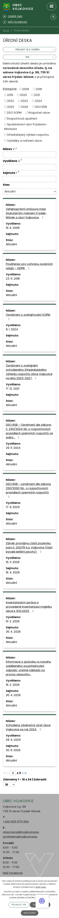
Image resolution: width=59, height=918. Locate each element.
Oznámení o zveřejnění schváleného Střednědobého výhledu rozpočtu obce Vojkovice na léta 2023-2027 (29, 372)
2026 (24, 107)
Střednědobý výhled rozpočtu (28, 135)
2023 (24, 101)
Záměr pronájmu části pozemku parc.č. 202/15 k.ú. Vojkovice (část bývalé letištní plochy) (29, 547)
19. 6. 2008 (13, 228)
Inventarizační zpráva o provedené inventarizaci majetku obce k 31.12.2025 (29, 607)
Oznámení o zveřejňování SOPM (28, 316)
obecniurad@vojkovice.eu (21, 832)
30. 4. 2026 (13, 632)
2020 (23, 95)
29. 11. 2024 (13, 448)
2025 (10, 107)
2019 (10, 95)
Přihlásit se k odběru (35, 49)
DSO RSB (41, 107)
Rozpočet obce (39, 113)
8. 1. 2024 (12, 329)
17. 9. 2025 (13, 507)
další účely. (41, 887)
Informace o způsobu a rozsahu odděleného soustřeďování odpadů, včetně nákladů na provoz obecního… (28, 668)
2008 (25, 89)
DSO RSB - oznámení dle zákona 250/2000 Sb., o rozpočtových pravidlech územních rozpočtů (28, 490)
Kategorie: (10, 89)
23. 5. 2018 (13, 279)
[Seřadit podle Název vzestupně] (16, 147)
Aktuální (11, 244)
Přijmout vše (19, 904)
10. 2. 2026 (13, 621)
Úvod (6, 30)
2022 (10, 101)
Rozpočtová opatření (22, 118)
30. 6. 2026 (13, 750)
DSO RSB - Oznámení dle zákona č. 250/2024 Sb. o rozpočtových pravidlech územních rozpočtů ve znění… (29, 431)
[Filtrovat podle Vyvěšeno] (29, 167)
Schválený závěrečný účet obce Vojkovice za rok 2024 (28, 727)
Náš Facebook (13, 873)
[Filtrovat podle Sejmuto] (29, 179)
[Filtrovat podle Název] (29, 155)
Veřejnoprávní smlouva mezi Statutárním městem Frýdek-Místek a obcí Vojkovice (26, 213)
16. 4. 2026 (13, 572)
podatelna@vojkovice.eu (20, 837)
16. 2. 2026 (13, 685)
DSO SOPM (14, 113)
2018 (39, 89)
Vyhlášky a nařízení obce (24, 140)
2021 (37, 95)
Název (9, 149)
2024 (38, 101)
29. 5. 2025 (13, 740)
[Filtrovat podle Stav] (29, 191)
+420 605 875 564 (16, 822)
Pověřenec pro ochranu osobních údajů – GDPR (29, 266)
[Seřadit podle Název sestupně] (16, 148)
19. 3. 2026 (13, 562)
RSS (40, 57)
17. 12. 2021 (12, 389)
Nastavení (29, 913)
